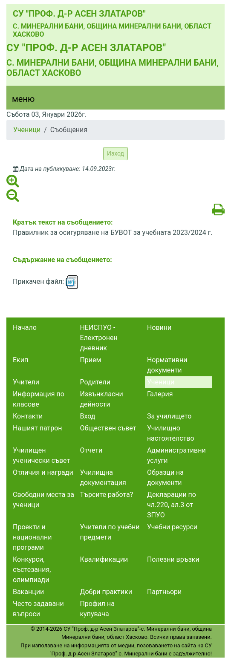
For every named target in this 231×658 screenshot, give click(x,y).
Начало (25, 327)
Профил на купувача (97, 609)
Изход (115, 153)
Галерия (160, 394)
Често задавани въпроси (38, 609)
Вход (87, 416)
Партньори (164, 592)
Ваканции (28, 592)
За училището (169, 416)
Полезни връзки (173, 559)
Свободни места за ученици (43, 500)
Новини (159, 327)
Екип (20, 360)
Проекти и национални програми (32, 537)
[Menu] (18, 101)
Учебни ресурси (172, 527)
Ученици (26, 130)
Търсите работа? (106, 495)
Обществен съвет (108, 428)
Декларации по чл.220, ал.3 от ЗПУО (171, 505)
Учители (26, 382)
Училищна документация (103, 477)
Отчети (91, 450)
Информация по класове (38, 399)
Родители (95, 382)
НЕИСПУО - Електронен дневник (98, 337)
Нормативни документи (167, 365)
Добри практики (106, 592)
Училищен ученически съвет (41, 455)
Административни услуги (176, 455)
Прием (90, 360)
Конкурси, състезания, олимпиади (32, 569)
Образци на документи (165, 477)
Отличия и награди (43, 472)
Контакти (28, 416)
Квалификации (104, 559)
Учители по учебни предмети (109, 532)
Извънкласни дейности (101, 399)
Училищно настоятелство (170, 433)
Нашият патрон (37, 428)
